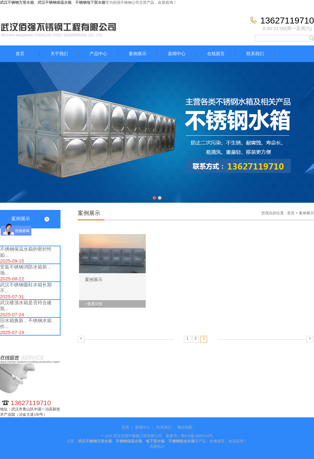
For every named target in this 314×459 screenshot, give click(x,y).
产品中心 (98, 53)
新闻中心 (177, 53)
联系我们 (255, 53)
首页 (20, 53)
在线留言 (216, 53)
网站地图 (184, 427)
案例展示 (137, 53)
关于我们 (59, 53)
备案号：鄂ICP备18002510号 (189, 436)
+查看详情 (93, 304)
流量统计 (157, 446)
